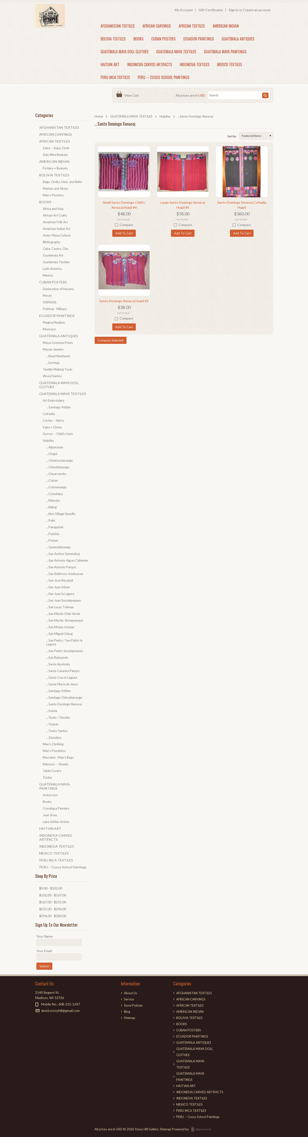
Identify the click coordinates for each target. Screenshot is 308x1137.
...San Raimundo (57, 657)
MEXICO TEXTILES (229, 64)
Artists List (50, 795)
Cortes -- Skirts (53, 420)
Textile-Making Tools (57, 369)
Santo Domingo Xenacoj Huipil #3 (123, 301)
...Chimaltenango (57, 467)
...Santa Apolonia (58, 664)
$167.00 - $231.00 (52, 902)
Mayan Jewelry (53, 349)
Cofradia (49, 414)
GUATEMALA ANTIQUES (238, 39)
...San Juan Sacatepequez (63, 600)
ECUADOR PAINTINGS (198, 39)
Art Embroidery (53, 400)
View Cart (132, 95)
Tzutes (47, 777)
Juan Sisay (50, 815)
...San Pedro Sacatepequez (64, 651)
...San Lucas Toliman (60, 607)
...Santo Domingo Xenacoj (64, 704)
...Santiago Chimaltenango (64, 697)
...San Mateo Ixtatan (60, 627)
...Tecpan (52, 724)
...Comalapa (54, 494)
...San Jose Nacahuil (59, 580)
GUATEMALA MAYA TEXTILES (176, 51)
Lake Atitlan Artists (56, 822)
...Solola (51, 711)
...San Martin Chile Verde (63, 614)
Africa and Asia (53, 209)
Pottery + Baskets (55, 168)
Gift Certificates (211, 10)
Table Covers (52, 771)
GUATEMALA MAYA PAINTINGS (225, 51)
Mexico (48, 275)
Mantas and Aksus (55, 188)
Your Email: (44, 951)
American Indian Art (56, 229)
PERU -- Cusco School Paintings (163, 77)
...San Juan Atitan (58, 587)
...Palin (50, 520)
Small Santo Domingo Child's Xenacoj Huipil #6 (124, 204)
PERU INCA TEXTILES (115, 77)
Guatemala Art (53, 255)
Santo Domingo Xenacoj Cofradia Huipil (241, 204)
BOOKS (138, 39)
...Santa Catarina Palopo (63, 671)
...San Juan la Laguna (60, 594)
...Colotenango (56, 487)
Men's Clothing (53, 744)
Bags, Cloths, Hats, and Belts (62, 182)
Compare (126, 225)
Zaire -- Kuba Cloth (56, 148)
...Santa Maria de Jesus (62, 684)
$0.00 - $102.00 (50, 888)
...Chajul (51, 454)
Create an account (257, 10)
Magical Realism (54, 322)
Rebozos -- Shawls (55, 764)
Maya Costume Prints (58, 343)
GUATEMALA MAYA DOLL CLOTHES (124, 51)
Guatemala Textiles (56, 262)
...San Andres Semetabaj (63, 554)
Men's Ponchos (53, 195)
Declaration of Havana (58, 289)
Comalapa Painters (56, 808)
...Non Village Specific (60, 514)
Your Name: (45, 936)
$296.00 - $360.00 (52, 916)
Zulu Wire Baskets (55, 155)
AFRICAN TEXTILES (192, 26)
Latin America (52, 269)
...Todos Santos (57, 731)
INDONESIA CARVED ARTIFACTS (149, 64)
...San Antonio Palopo (61, 567)
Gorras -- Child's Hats (58, 434)
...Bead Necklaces (58, 356)
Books (47, 802)
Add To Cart (124, 233)
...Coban (52, 480)
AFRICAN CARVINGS (156, 26)
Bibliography (51, 242)
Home (99, 116)
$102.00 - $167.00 (52, 895)
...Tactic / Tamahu (58, 717)
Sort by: (232, 136)
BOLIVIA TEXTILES (113, 39)
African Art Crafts (55, 215)
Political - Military (55, 309)
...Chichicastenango (59, 460)
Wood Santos (52, 376)
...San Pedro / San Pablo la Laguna (64, 642)
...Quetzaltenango (58, 547)
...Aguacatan (54, 447)
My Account (184, 10)
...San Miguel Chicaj (59, 634)
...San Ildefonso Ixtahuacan (64, 574)
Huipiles (165, 116)
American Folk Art (55, 222)
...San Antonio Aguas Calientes (67, 560)
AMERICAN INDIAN (226, 26)
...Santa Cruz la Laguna (61, 677)
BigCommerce (202, 1129)
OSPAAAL (50, 302)
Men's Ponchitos (54, 751)
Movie (47, 295)
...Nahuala (53, 500)
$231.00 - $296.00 (52, 909)
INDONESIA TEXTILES (194, 64)
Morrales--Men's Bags (58, 757)
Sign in (234, 10)
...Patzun (52, 540)
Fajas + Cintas (52, 427)
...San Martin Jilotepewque (64, 620)
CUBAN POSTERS (163, 39)
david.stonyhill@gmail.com (60, 1010)
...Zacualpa (53, 737)
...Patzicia (52, 534)
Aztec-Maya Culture (57, 235)
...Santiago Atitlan (58, 407)
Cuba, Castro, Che (55, 249)
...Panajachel (54, 527)
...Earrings (53, 363)
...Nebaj (51, 507)
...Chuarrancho (56, 474)
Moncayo (49, 329)
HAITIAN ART (110, 64)
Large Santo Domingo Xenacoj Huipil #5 (183, 204)
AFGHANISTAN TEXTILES (118, 26)
